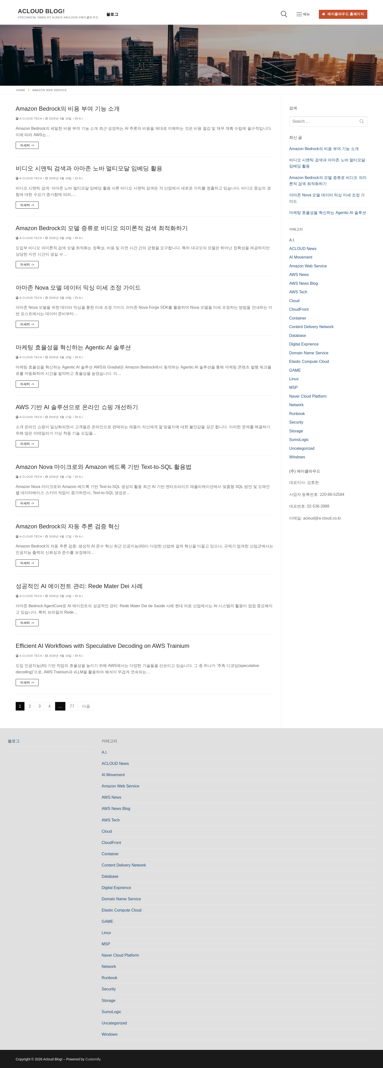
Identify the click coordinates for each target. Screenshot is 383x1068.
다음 (86, 706)
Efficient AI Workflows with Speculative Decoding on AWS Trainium (102, 645)
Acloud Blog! (41, 11)
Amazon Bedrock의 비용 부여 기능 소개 (68, 108)
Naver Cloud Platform (308, 396)
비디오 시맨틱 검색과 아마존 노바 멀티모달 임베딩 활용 (89, 168)
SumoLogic (299, 440)
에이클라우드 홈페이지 (343, 14)
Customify (92, 1059)
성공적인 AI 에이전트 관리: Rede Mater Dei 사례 (79, 586)
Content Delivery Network (311, 327)
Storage (296, 431)
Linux (294, 379)
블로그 (14, 741)
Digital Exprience (304, 344)
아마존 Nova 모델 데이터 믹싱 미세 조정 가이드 (78, 287)
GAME (295, 370)
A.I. (79, 118)
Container (297, 318)
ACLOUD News (302, 249)
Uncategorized (301, 448)
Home (20, 90)
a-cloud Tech (29, 118)
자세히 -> (27, 145)
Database (297, 335)
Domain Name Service (308, 353)
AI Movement (300, 257)
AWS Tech (298, 292)
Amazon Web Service (308, 266)
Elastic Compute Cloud (309, 361)
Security (296, 422)
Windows (297, 457)
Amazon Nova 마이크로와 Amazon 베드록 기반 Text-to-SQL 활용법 (104, 466)
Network (296, 405)
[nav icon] (303, 14)
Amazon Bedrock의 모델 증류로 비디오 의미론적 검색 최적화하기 (102, 228)
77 (72, 706)
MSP (293, 387)
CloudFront (299, 309)
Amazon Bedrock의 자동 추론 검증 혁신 (68, 526)
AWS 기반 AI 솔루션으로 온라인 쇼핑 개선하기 (77, 407)
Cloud (294, 301)
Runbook (297, 414)
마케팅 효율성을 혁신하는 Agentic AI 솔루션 (73, 347)
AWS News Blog (303, 283)
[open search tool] (284, 14)
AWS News (299, 275)
